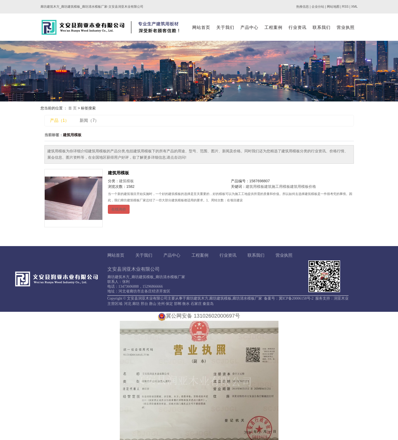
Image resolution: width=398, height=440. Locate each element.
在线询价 (118, 209)
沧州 (161, 304)
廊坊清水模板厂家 (247, 298)
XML (354, 6)
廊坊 (136, 304)
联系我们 (322, 27)
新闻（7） (89, 120)
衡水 (186, 304)
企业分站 (318, 6)
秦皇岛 (208, 304)
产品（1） (59, 120)
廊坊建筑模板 (220, 298)
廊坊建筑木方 (197, 298)
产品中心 (249, 27)
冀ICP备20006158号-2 (296, 298)
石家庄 (196, 304)
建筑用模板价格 (303, 186)
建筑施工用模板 (277, 186)
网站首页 (201, 27)
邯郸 (177, 304)
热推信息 (302, 6)
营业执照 (346, 27)
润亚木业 (341, 298)
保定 (169, 304)
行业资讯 (297, 27)
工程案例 (273, 27)
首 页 (72, 108)
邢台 (144, 304)
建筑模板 (126, 181)
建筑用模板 (118, 173)
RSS (345, 6)
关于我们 (225, 27)
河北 (127, 304)
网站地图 (333, 6)
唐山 (152, 304)
